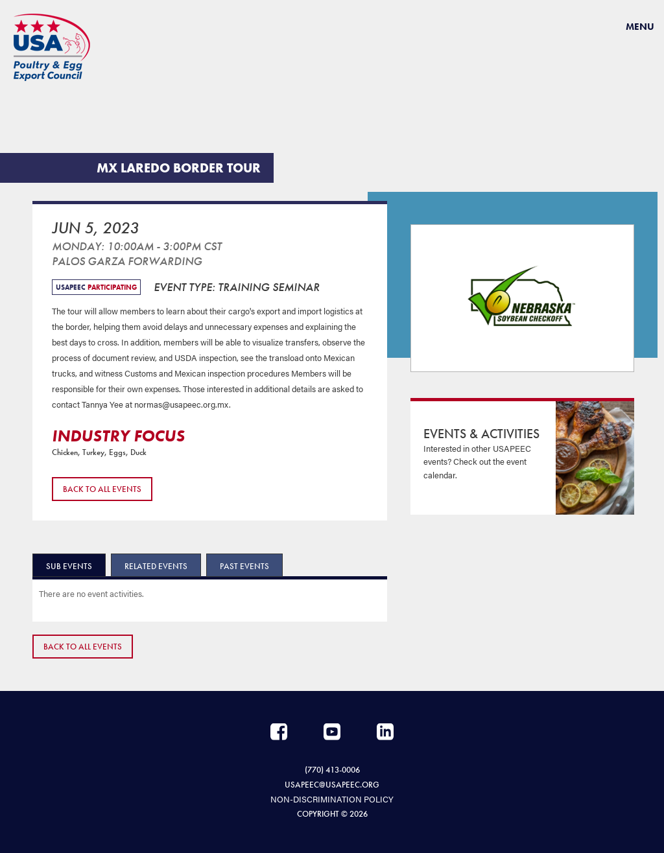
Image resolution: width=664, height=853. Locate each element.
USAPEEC (52, 47)
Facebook (278, 731)
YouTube (332, 731)
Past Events (244, 566)
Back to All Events (102, 489)
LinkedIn (385, 731)
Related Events (155, 566)
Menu (640, 26)
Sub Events (69, 566)
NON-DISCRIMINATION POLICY (332, 798)
